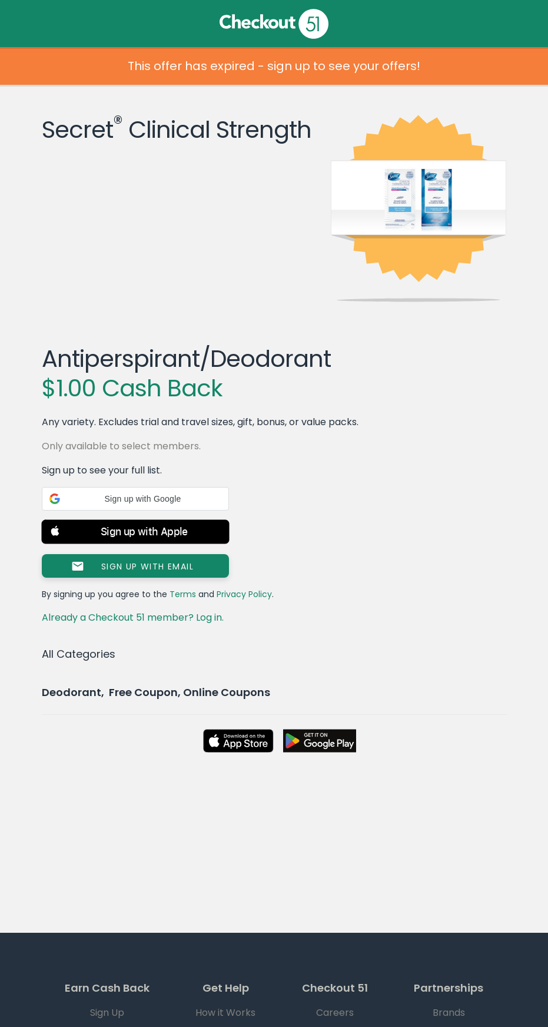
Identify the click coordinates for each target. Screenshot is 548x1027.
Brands (449, 1012)
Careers (335, 1012)
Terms (183, 594)
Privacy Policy (244, 594)
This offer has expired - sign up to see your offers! (274, 66)
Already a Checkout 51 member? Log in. (133, 617)
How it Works (225, 1012)
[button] (135, 499)
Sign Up (107, 1012)
